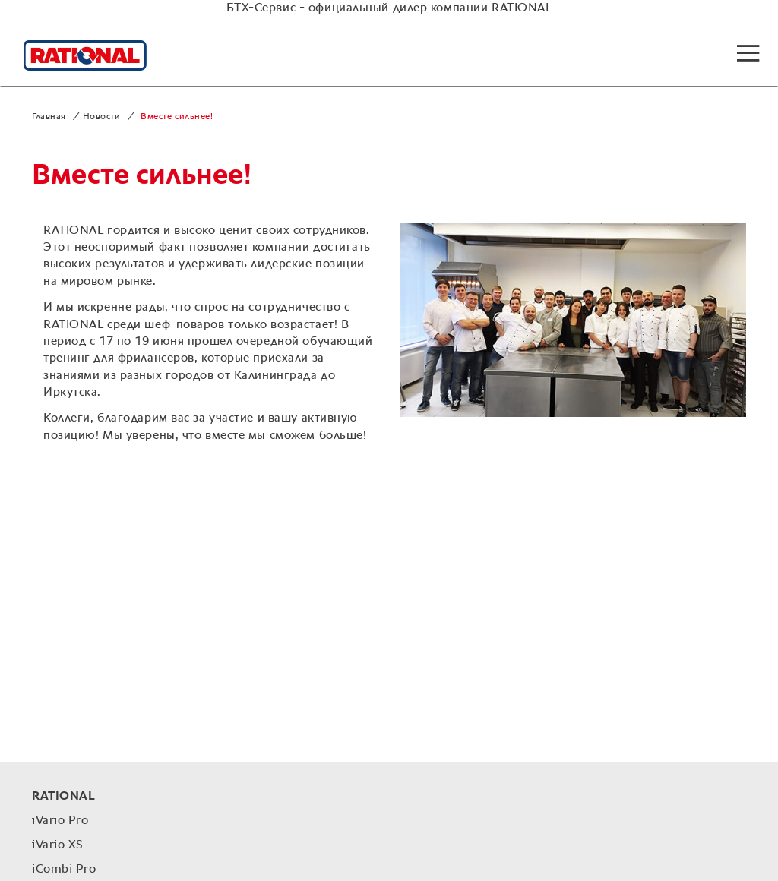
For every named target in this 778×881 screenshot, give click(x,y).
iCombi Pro (64, 870)
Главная (49, 117)
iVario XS (58, 845)
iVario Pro (60, 821)
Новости (102, 117)
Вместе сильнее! (177, 117)
